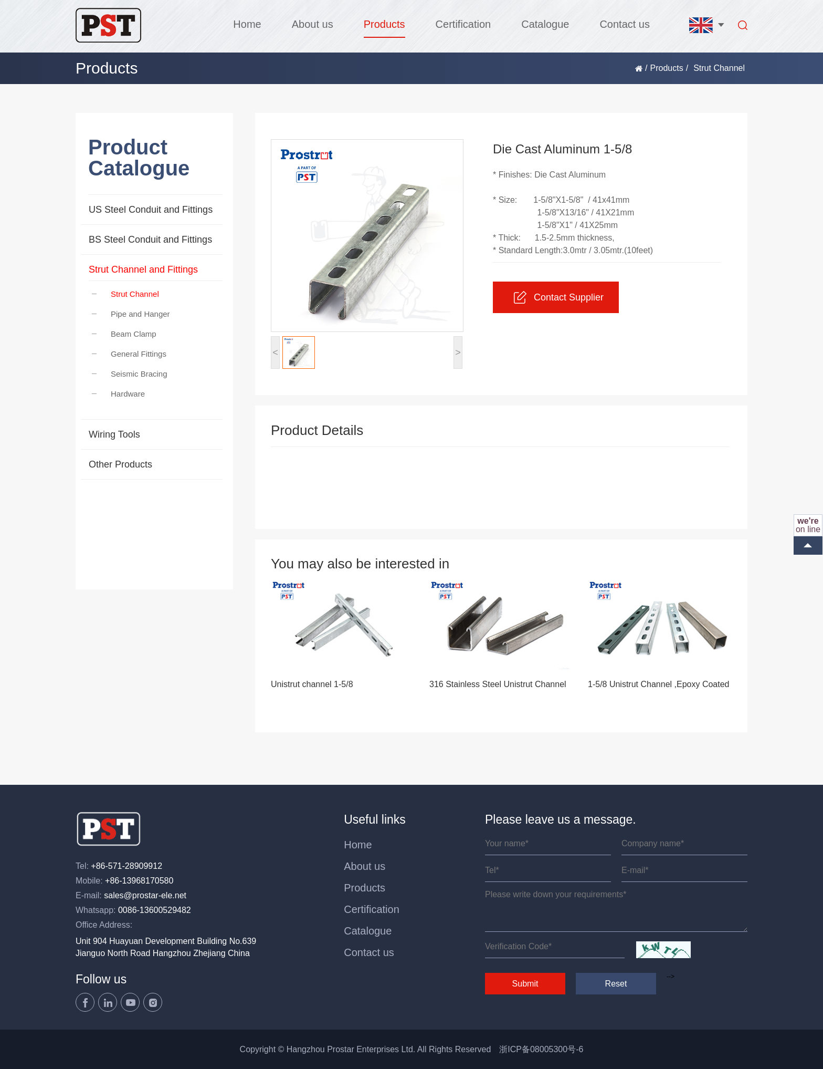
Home (247, 24)
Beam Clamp (124, 333)
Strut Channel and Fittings (143, 269)
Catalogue (545, 24)
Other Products (120, 464)
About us (312, 24)
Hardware (118, 393)
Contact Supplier (559, 297)
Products (384, 24)
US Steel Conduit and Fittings (151, 209)
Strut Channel (125, 293)
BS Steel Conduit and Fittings (150, 239)
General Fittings (129, 353)
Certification (463, 24)
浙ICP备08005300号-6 (541, 1049)
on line (808, 525)
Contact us (624, 24)
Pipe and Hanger (131, 313)
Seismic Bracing (129, 373)
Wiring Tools (114, 434)
